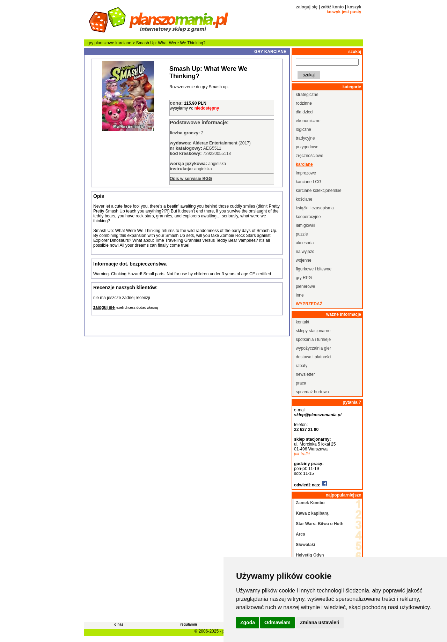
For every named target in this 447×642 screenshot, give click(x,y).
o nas (118, 624)
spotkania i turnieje (313, 339)
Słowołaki (305, 544)
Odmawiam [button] (277, 622)
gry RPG (304, 277)
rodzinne (304, 103)
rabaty (301, 365)
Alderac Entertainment (215, 143)
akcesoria (305, 242)
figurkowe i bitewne (313, 269)
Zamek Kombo (310, 502)
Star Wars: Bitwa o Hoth (319, 523)
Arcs (300, 534)
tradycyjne (305, 138)
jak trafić (302, 453)
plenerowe (305, 286)
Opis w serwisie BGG (191, 178)
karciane (123, 42)
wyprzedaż (309, 303)
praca (301, 383)
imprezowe (306, 173)
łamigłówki (305, 225)
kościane (304, 199)
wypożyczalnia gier (313, 348)
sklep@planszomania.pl (318, 414)
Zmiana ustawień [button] (319, 622)
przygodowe (307, 146)
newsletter (305, 374)
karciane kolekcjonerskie (319, 190)
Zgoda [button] (247, 622)
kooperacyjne (308, 216)
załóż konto (332, 7)
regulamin (188, 624)
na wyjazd (305, 251)
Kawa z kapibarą (312, 513)
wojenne (304, 260)
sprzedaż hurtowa (312, 391)
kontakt (302, 322)
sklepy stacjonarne (313, 330)
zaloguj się (306, 7)
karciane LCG (308, 181)
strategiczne (307, 94)
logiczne (303, 129)
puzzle (302, 234)
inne (300, 295)
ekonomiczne (308, 120)
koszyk (354, 7)
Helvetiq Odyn (310, 555)
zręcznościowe (309, 155)
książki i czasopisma (315, 208)
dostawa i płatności (313, 356)
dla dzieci (304, 112)
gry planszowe (101, 42)
